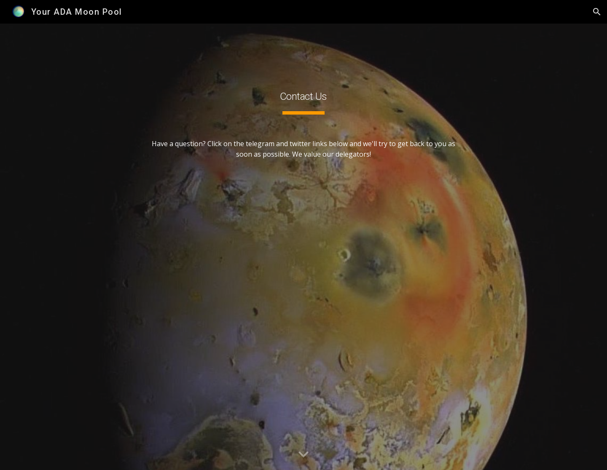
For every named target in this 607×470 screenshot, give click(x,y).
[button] (597, 12)
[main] (303, 247)
